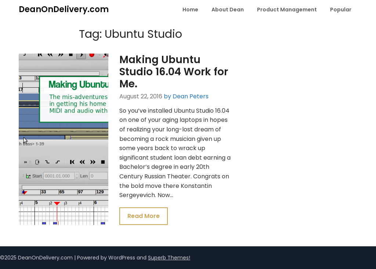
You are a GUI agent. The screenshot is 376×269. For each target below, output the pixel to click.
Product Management (287, 9)
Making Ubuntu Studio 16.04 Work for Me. (173, 71)
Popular (340, 9)
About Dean (228, 9)
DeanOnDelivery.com (64, 9)
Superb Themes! (169, 257)
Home (190, 9)
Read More (143, 216)
